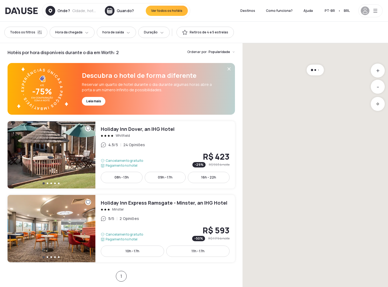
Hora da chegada (72, 32)
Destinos (247, 10)
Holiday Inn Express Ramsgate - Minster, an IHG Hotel (121, 228)
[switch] (205, 32)
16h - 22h (208, 177)
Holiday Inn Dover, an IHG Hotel (121, 154)
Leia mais (93, 101)
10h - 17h (132, 251)
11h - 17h (198, 251)
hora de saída (116, 32)
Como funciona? (279, 10)
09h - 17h (165, 177)
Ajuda (308, 10)
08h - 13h (122, 177)
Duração (154, 32)
